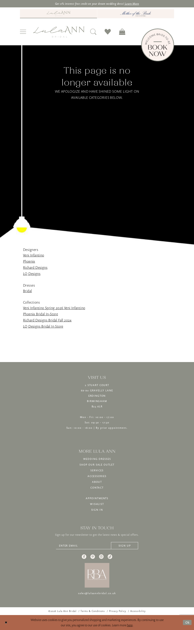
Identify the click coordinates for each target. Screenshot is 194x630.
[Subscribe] (124, 545)
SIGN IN (97, 510)
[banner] (59, 32)
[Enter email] (97, 545)
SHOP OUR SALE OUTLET (97, 464)
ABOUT (97, 482)
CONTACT (97, 487)
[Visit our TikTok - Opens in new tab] (110, 556)
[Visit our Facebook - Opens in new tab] (84, 556)
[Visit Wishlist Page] (107, 31)
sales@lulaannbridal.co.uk (97, 593)
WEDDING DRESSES (97, 459)
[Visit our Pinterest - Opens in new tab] (92, 556)
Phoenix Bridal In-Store (40, 314)
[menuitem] (58, 13)
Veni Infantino (33, 255)
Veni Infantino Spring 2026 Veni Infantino (54, 307)
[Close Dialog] (6, 622)
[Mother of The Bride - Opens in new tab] (135, 13)
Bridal (27, 290)
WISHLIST (97, 504)
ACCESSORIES (97, 476)
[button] (23, 31)
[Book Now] (157, 44)
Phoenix (29, 261)
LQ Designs (31, 273)
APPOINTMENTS (97, 498)
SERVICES (97, 470)
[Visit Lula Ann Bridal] (58, 13)
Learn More (131, 4)
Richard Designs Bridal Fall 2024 (47, 320)
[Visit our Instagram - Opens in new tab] (101, 556)
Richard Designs (35, 267)
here (130, 625)
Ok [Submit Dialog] (187, 622)
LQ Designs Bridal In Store (43, 326)
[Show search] (93, 31)
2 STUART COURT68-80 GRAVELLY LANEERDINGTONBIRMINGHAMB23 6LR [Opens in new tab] (97, 395)
